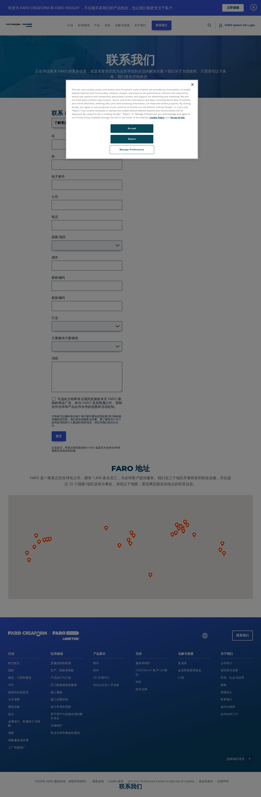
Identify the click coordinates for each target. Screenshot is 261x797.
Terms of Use (177, 117)
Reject (132, 139)
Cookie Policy (156, 117)
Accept (132, 128)
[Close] (192, 84)
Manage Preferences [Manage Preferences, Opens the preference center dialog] (132, 149)
